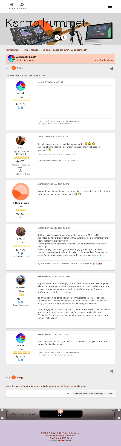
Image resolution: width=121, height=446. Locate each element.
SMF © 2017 (57, 433)
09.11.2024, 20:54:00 (53, 276)
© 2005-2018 (66, 438)
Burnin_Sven (22, 202)
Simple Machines (72, 433)
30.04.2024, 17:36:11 (53, 136)
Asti (22, 147)
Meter (22, 287)
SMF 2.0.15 (45, 433)
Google (99, 263)
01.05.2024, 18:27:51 (53, 184)
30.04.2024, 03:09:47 (50, 82)
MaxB (22, 238)
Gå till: (68, 394)
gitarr (26, 257)
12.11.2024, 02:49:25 (53, 334)
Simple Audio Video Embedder (60, 435)
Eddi (20, 60)
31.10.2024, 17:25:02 (53, 228)
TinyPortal (54, 438)
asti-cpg (26, 174)
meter (26, 305)
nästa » (110, 60)
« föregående (99, 60)
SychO (70, 440)
